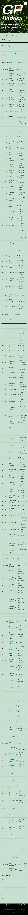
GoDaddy (23, 912)
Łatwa (3, 886)
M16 (3, 898)
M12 (3, 892)
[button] (25, 2)
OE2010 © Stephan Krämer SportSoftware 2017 (17, 55)
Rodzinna (4, 889)
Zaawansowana (6, 880)
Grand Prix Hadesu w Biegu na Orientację (11, 26)
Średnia (4, 883)
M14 (3, 895)
